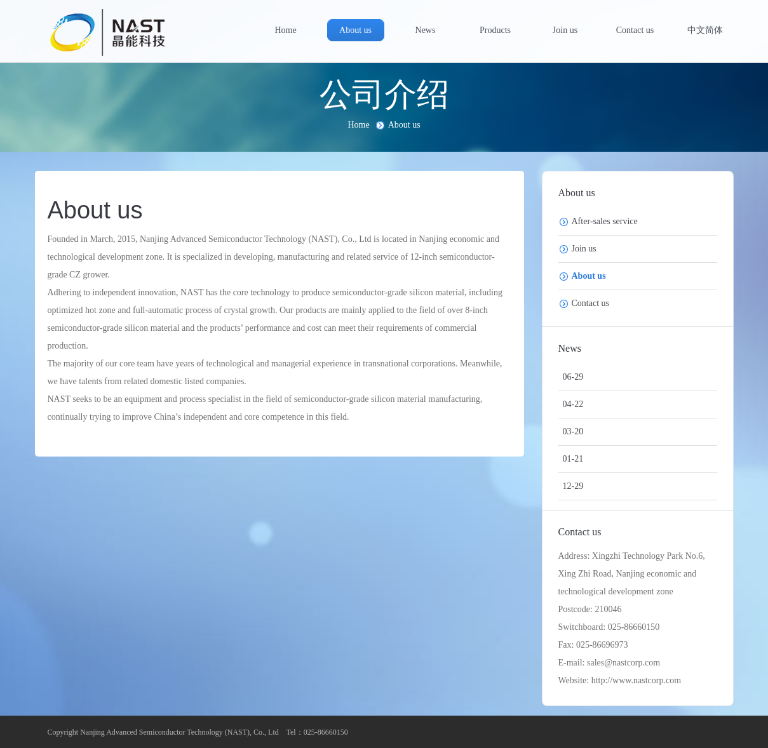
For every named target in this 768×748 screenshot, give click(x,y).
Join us (565, 30)
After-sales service (605, 221)
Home (285, 30)
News (425, 30)
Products (495, 30)
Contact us (635, 30)
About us (355, 30)
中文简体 (705, 30)
